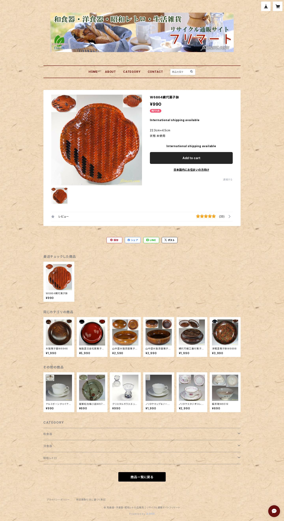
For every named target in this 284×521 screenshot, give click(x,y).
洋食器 (47, 446)
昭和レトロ (50, 458)
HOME (93, 71)
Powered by (142, 513)
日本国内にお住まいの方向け (191, 169)
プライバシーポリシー (58, 499)
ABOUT (110, 71)
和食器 (47, 434)
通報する (228, 179)
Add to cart (191, 158)
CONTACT (155, 71)
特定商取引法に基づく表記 (91, 499)
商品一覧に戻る (142, 477)
